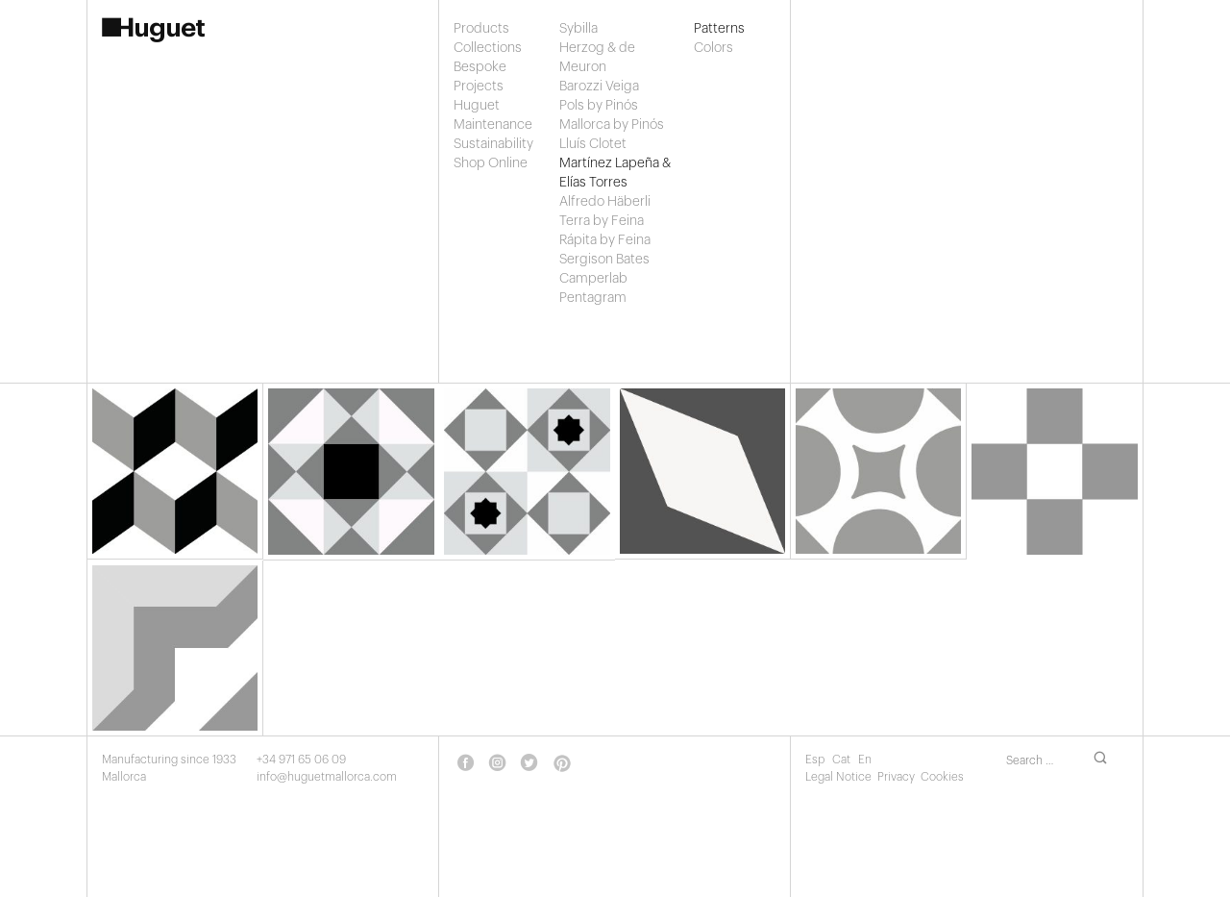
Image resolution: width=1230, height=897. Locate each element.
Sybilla (578, 29)
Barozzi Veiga (599, 86)
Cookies (942, 777)
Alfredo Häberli (605, 202)
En (865, 759)
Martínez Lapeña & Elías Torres (615, 173)
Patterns (712, 29)
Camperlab (593, 279)
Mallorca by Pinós (611, 125)
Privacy (896, 777)
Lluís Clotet (593, 144)
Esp (816, 759)
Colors (712, 48)
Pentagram (593, 298)
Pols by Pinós (598, 105)
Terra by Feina (601, 221)
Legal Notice (838, 777)
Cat (842, 759)
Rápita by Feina (605, 240)
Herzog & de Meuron (597, 57)
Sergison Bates (604, 259)
